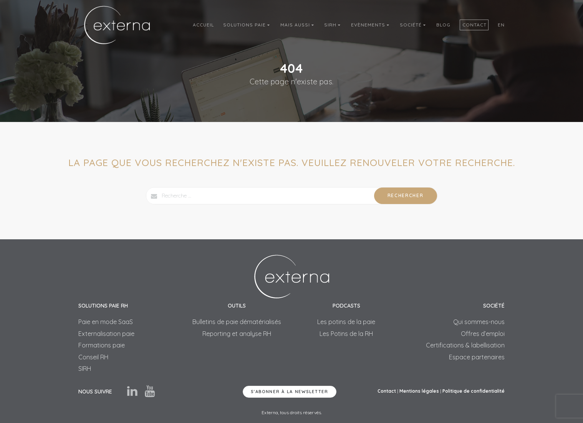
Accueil (203, 25)
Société (413, 25)
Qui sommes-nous (479, 322)
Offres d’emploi (483, 333)
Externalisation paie (106, 333)
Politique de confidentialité (473, 391)
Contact (474, 25)
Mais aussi (297, 25)
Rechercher (406, 195)
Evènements (371, 25)
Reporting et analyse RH (236, 333)
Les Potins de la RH (346, 333)
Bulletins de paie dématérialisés (236, 322)
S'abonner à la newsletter (289, 391)
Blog (443, 25)
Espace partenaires (477, 357)
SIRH (333, 25)
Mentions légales (419, 391)
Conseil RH (93, 357)
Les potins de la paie (346, 322)
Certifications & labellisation (465, 345)
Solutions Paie (247, 25)
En (501, 25)
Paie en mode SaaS (105, 322)
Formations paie (101, 345)
